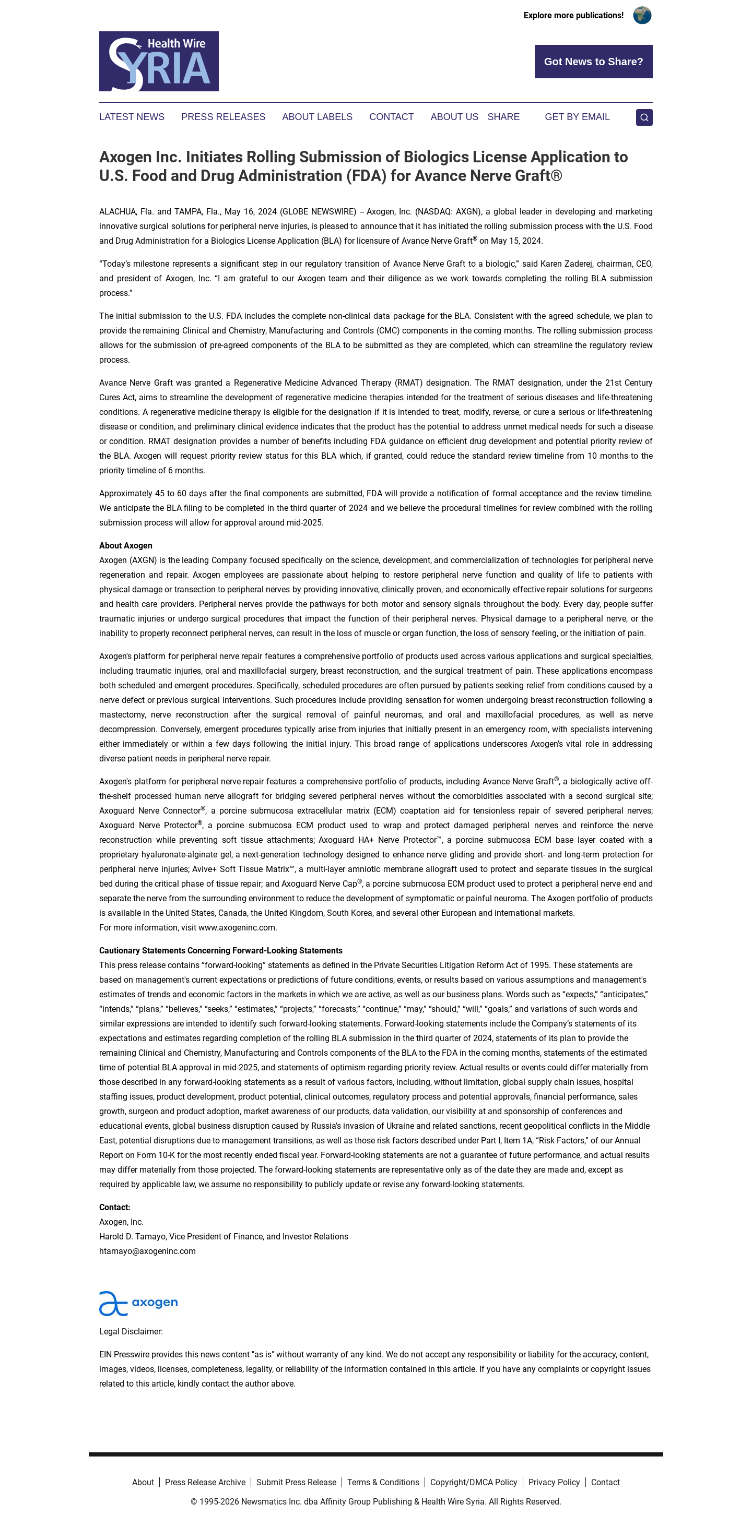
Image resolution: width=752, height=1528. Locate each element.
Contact (391, 117)
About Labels (317, 117)
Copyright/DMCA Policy (474, 1482)
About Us (455, 117)
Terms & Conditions (383, 1482)
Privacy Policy (554, 1482)
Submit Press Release (296, 1482)
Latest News (131, 117)
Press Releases (223, 117)
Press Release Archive (205, 1482)
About (143, 1482)
